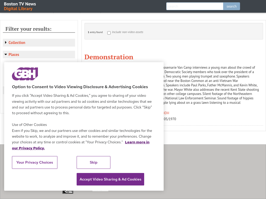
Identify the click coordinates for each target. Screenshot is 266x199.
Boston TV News (20, 6)
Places (14, 54)
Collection (17, 42)
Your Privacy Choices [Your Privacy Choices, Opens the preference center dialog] (34, 162)
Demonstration (108, 56)
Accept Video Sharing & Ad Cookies (110, 179)
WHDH (164, 113)
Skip (94, 162)
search (232, 6)
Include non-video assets (127, 32)
